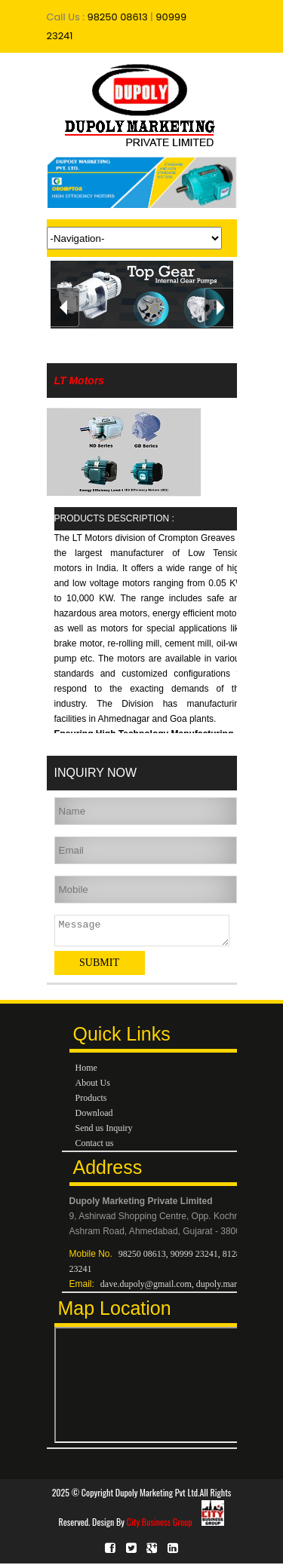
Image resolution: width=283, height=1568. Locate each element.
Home (86, 1072)
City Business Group (176, 1526)
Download (94, 1117)
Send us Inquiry (104, 1132)
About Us (92, 1087)
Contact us (94, 1147)
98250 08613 (116, 17)
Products (91, 1102)
